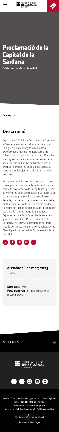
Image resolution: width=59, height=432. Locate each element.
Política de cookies (45, 409)
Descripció (9, 115)
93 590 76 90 (30, 402)
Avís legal (9, 409)
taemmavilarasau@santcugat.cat (29, 405)
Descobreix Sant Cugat (29, 422)
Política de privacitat (25, 409)
